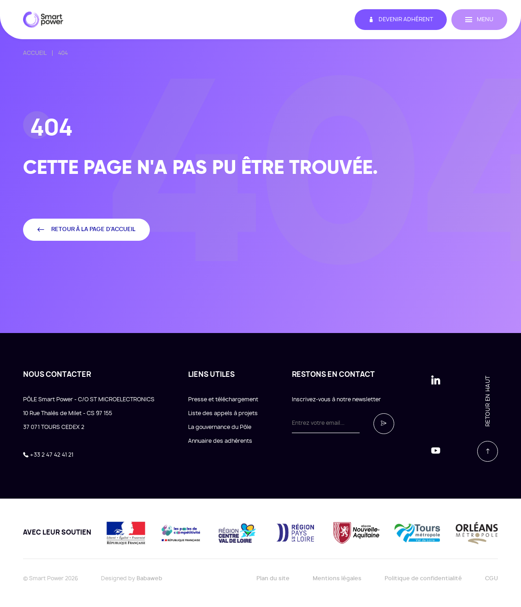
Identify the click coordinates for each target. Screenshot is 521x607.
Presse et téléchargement (223, 399)
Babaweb (149, 578)
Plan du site (273, 578)
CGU (491, 578)
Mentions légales (337, 578)
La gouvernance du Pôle (219, 427)
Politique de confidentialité (423, 578)
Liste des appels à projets (223, 413)
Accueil (35, 53)
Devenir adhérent (400, 19)
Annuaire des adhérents (220, 441)
